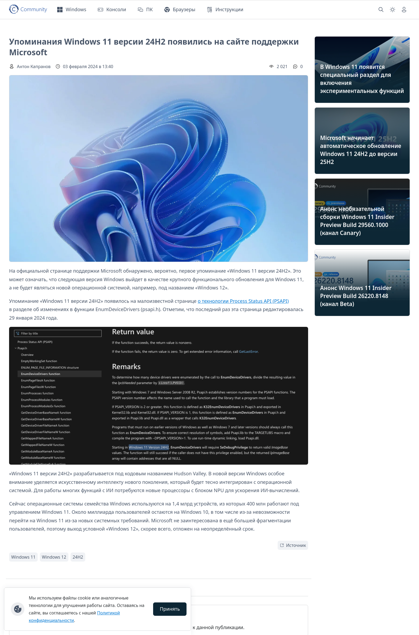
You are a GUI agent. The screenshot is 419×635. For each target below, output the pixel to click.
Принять (170, 609)
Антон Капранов (34, 66)
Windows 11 (23, 557)
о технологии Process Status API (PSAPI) (243, 301)
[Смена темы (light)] (392, 9)
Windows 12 (54, 557)
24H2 (78, 557)
